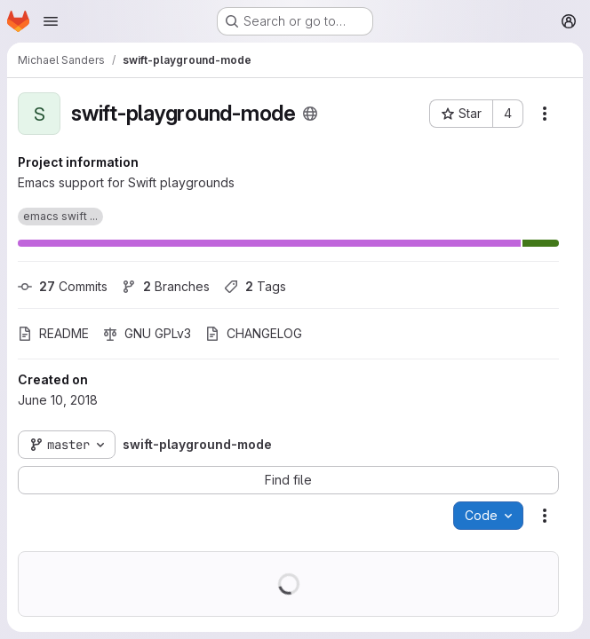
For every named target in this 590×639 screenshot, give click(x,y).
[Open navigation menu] (50, 21)
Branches (166, 286)
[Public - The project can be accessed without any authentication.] (310, 113)
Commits (63, 286)
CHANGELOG (253, 333)
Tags (255, 286)
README (53, 333)
